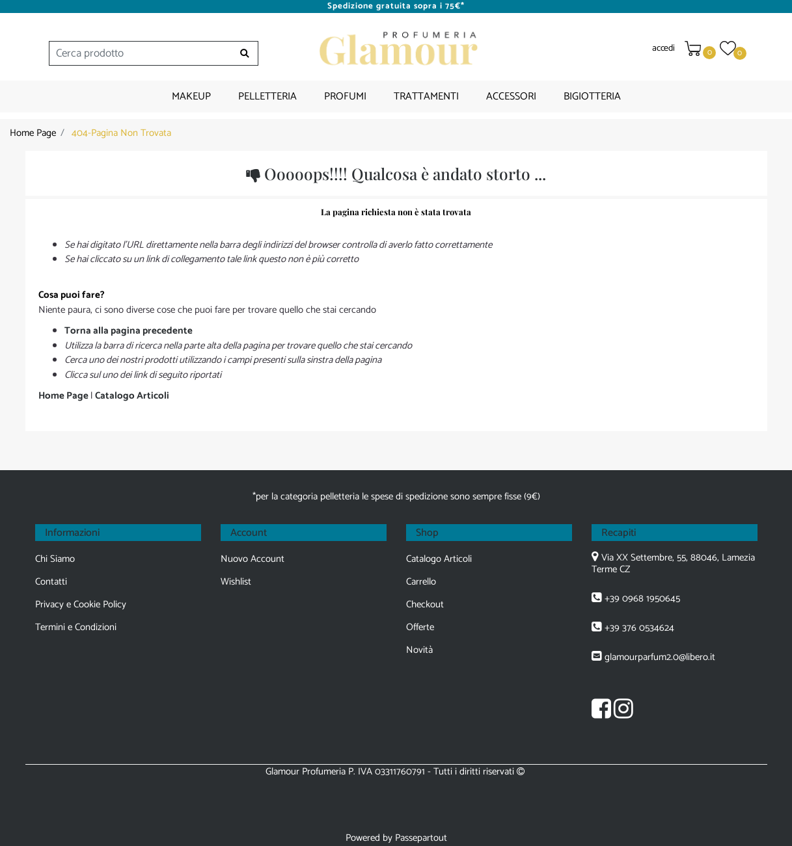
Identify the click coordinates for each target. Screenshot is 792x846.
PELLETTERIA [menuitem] (267, 96)
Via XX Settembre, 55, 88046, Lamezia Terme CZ (673, 563)
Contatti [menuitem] (51, 582)
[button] (245, 53)
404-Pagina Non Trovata (121, 133)
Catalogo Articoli (132, 396)
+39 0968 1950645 (642, 598)
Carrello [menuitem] (421, 582)
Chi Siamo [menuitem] (55, 559)
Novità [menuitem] (419, 650)
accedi (663, 48)
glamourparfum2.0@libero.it (660, 657)
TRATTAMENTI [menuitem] (426, 96)
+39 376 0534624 (639, 628)
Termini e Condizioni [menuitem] (75, 627)
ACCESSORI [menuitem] (511, 96)
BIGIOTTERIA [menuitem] (592, 96)
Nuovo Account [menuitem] (252, 559)
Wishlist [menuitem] (236, 582)
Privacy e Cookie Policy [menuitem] (80, 604)
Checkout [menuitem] (425, 604)
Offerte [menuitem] (420, 627)
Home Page (33, 133)
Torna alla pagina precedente (128, 331)
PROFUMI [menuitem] (345, 96)
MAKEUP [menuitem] (191, 96)
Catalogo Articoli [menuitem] (439, 559)
